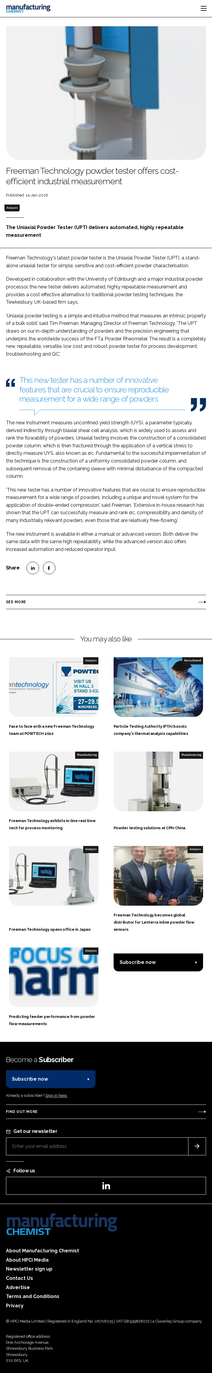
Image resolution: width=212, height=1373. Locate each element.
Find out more (22, 1112)
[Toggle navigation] (203, 8)
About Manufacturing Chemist (42, 1251)
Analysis (12, 207)
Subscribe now (138, 962)
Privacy (15, 1306)
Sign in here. (56, 1095)
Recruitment (192, 660)
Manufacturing (87, 754)
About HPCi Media (27, 1260)
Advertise (18, 1287)
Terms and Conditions (32, 1296)
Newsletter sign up (29, 1269)
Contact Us (19, 1278)
